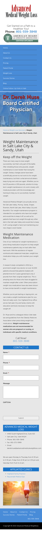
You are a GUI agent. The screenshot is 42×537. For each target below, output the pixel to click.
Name (6, 352)
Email (6, 373)
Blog (4, 83)
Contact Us (7, 58)
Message (6, 383)
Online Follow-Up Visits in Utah (14, 88)
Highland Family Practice (16, 474)
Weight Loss (7, 73)
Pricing (5, 63)
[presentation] (18, 409)
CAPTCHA (7, 402)
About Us (6, 53)
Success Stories (9, 78)
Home (5, 48)
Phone (6, 363)
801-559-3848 (26, 32)
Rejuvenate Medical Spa (16, 477)
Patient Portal (8, 68)
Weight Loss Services (17, 130)
